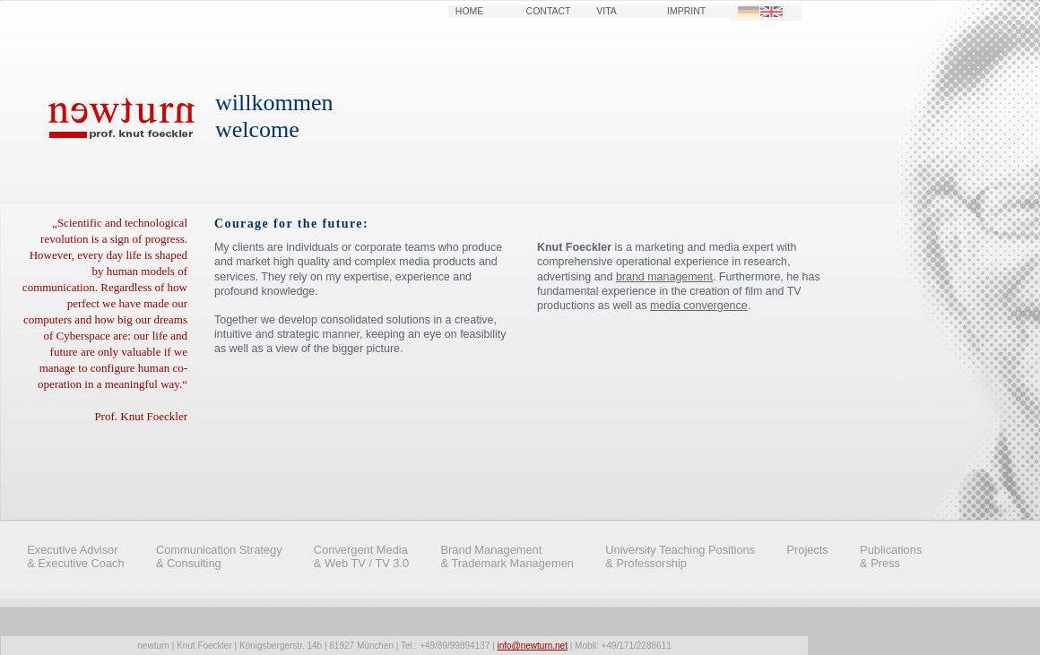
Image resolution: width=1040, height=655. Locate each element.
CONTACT (548, 11)
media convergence (699, 305)
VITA (606, 11)
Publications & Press (891, 556)
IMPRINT (686, 11)
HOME (469, 11)
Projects (807, 549)
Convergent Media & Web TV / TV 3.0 (361, 556)
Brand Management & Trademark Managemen (508, 556)
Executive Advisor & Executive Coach (76, 556)
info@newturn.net (532, 646)
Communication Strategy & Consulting (219, 556)
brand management (664, 277)
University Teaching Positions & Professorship (680, 556)
